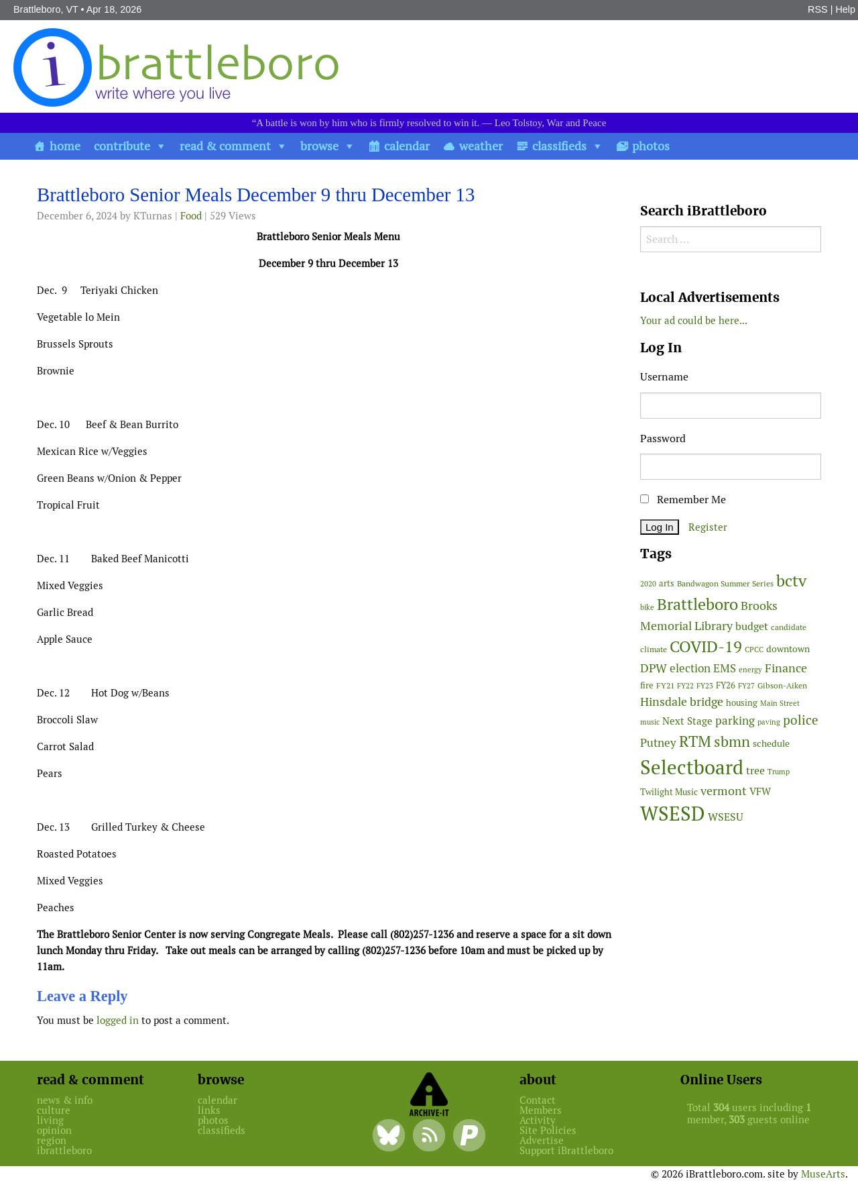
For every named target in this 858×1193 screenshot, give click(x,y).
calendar (407, 146)
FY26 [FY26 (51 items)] (725, 685)
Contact (537, 1100)
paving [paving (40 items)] (768, 722)
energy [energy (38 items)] (750, 669)
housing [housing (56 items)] (741, 703)
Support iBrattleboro (566, 1150)
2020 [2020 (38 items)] (648, 583)
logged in (118, 1020)
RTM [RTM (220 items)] (695, 741)
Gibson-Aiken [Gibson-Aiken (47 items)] (782, 685)
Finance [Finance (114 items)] (786, 668)
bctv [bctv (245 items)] (791, 580)
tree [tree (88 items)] (755, 771)
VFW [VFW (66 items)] (760, 791)
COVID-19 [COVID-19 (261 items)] (706, 646)
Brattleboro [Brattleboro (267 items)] (697, 604)
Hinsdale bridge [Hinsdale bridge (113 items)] (681, 701)
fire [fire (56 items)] (647, 685)
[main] (328, 610)
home (65, 146)
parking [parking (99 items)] (735, 720)
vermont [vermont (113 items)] (723, 790)
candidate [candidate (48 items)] (788, 627)
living (50, 1120)
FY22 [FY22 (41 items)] (685, 685)
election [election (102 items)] (690, 668)
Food (191, 215)
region (51, 1140)
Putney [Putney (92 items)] (658, 742)
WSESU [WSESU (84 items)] (725, 817)
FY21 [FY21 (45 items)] (665, 685)
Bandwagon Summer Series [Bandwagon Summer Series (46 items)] (725, 583)
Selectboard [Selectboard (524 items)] (691, 767)
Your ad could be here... (693, 320)
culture (53, 1110)
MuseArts (823, 1174)
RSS (818, 9)
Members (540, 1110)
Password (663, 438)
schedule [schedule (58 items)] (771, 743)
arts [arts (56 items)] (666, 583)
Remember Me (683, 499)
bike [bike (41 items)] (647, 607)
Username (664, 377)
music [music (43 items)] (650, 722)
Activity (537, 1120)
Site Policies (547, 1130)
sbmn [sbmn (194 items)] (732, 741)
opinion (54, 1130)
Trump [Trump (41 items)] (779, 771)
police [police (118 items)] (800, 720)
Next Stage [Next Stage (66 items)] (687, 721)
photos (651, 146)
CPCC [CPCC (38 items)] (754, 649)
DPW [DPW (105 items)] (653, 668)
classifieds (559, 146)
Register (707, 527)
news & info (65, 1100)
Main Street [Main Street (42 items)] (780, 703)
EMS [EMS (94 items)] (724, 668)
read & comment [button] (225, 146)
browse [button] (319, 146)
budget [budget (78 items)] (751, 626)
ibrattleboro (64, 1150)
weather (481, 146)
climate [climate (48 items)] (653, 649)
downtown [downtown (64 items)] (788, 649)
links (209, 1110)
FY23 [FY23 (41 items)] (704, 685)
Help (845, 9)
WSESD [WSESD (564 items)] (672, 814)
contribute (122, 146)
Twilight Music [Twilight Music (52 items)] (669, 792)
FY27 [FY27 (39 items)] (746, 685)
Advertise (541, 1140)
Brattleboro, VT (45, 9)
